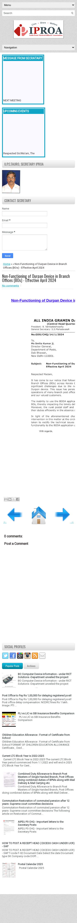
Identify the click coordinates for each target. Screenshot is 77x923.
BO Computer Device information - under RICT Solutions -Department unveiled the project (44, 676)
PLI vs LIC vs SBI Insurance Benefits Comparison (46, 713)
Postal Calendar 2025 (30, 864)
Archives (31, 666)
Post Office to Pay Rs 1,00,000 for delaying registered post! (36, 695)
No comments (10, 285)
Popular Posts (12, 666)
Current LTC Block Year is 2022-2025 (23, 755)
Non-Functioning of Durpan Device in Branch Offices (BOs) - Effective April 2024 (36, 278)
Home (6, 264)
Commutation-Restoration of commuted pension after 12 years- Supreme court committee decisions (35, 802)
